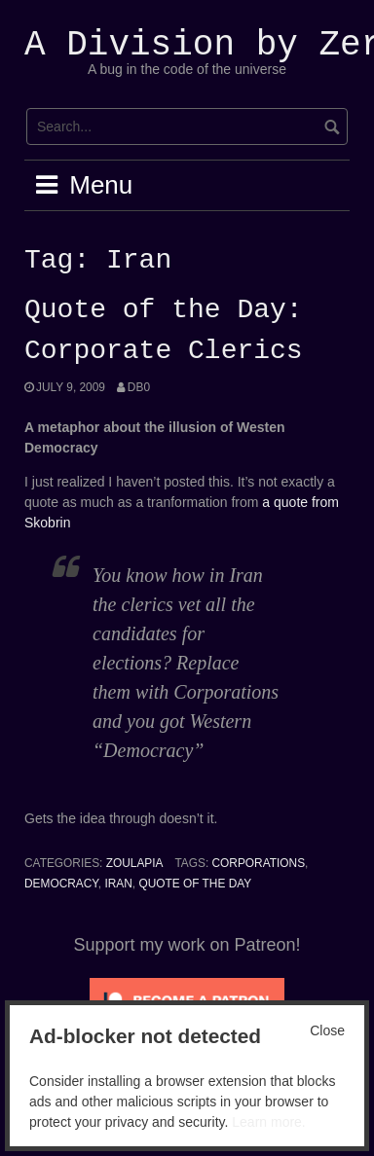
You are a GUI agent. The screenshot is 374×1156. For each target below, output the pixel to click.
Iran (117, 883)
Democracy (61, 883)
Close (327, 1030)
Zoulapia (135, 863)
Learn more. (268, 1122)
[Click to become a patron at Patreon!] (187, 999)
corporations (259, 863)
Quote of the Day (194, 883)
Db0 (139, 387)
